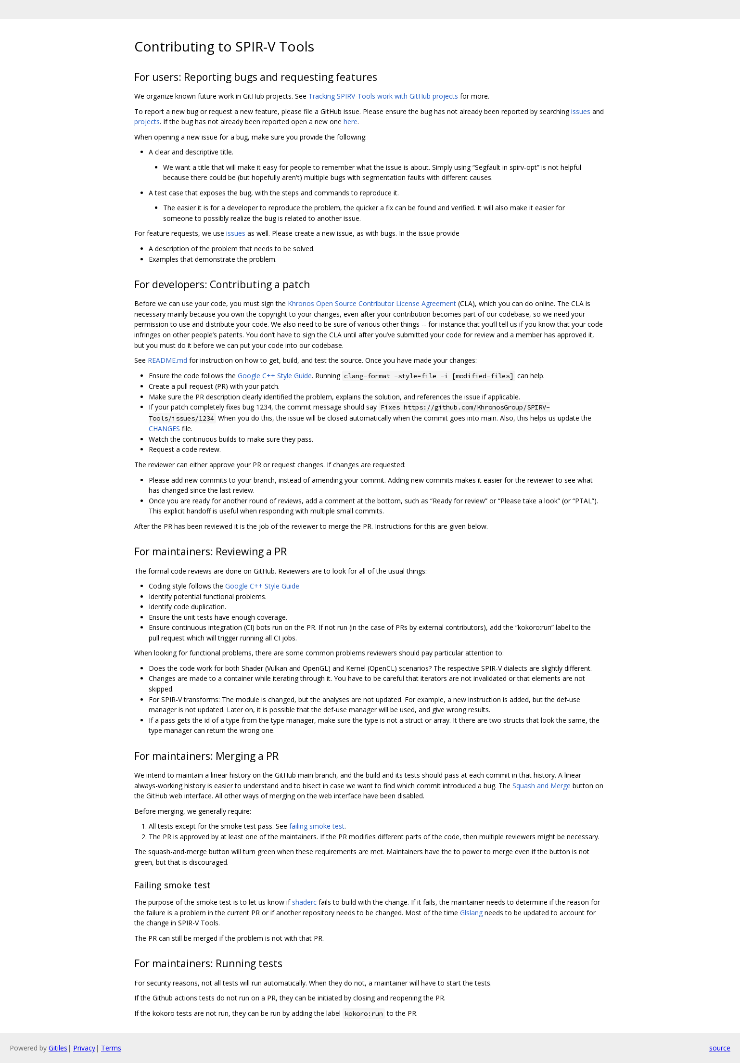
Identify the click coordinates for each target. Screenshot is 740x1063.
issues (580, 111)
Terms (111, 1047)
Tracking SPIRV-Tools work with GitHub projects (383, 96)
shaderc (304, 902)
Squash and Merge (541, 785)
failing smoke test (316, 826)
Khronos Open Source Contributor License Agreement (372, 303)
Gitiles (58, 1047)
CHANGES (164, 428)
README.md (167, 360)
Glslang (471, 912)
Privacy (84, 1047)
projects (147, 121)
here (350, 121)
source (719, 1047)
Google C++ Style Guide (275, 375)
